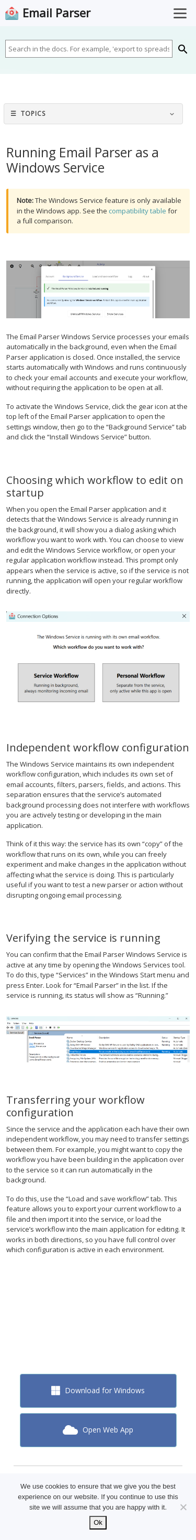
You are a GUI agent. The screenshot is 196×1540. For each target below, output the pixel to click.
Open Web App (98, 1430)
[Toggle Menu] (180, 13)
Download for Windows (98, 1390)
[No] (183, 1507)
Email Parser (56, 13)
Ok (98, 1522)
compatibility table (137, 211)
